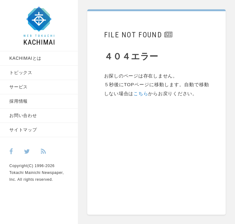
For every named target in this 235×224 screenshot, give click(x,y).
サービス (18, 86)
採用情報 (18, 101)
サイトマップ (23, 129)
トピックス (20, 72)
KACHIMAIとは (25, 58)
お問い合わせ (23, 115)
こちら (147, 94)
